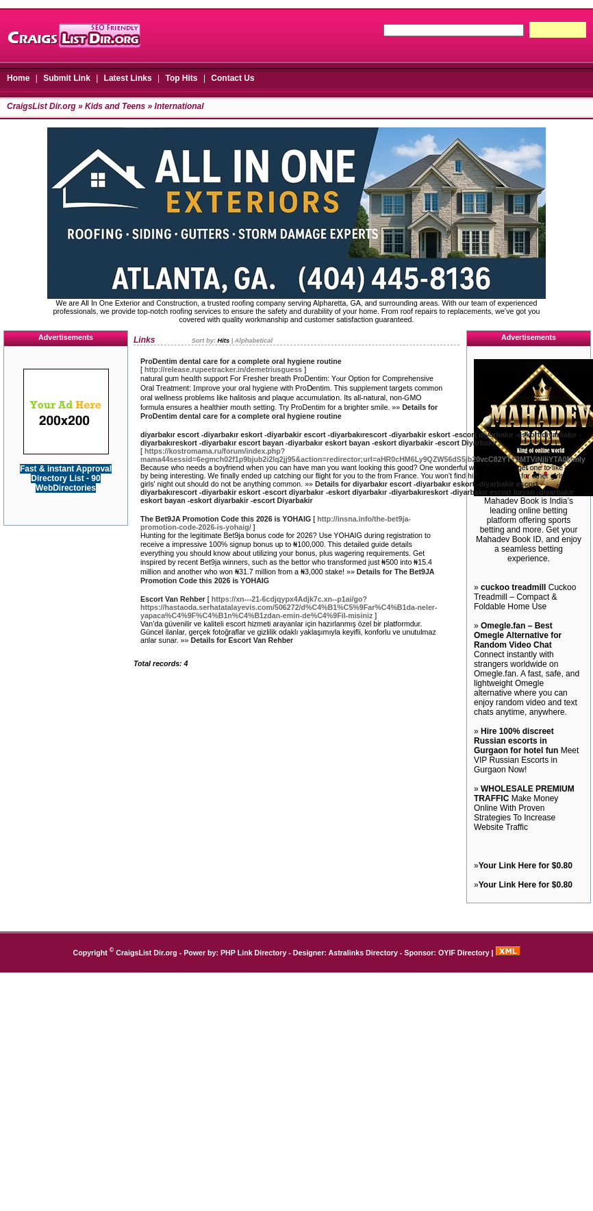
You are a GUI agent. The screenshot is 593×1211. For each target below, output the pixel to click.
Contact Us (232, 78)
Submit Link (66, 78)
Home (18, 78)
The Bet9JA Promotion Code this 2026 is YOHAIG (225, 519)
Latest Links (128, 78)
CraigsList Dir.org (41, 106)
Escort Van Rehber (172, 599)
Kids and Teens (115, 106)
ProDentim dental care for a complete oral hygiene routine (241, 361)
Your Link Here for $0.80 (525, 865)
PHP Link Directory (253, 953)
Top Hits (181, 78)
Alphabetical (254, 340)
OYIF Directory (464, 953)
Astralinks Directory (363, 953)
